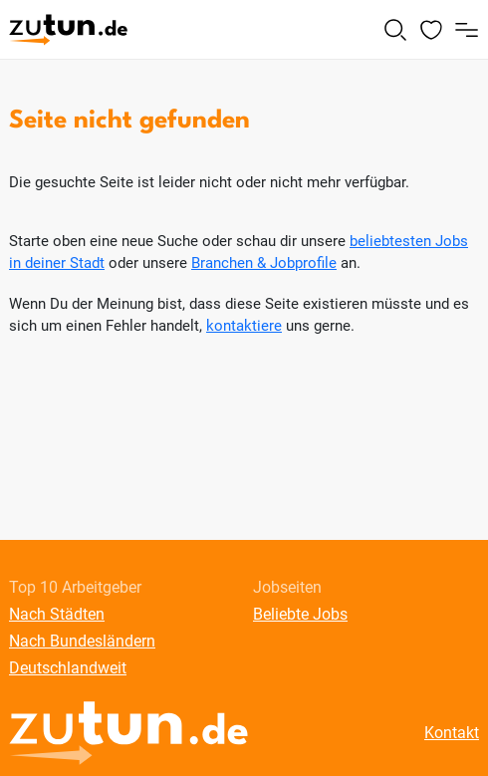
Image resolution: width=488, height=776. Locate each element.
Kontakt (451, 732)
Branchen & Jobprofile (264, 263)
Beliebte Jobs (300, 614)
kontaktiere (244, 326)
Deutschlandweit (67, 667)
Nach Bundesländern (82, 641)
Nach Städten (57, 614)
